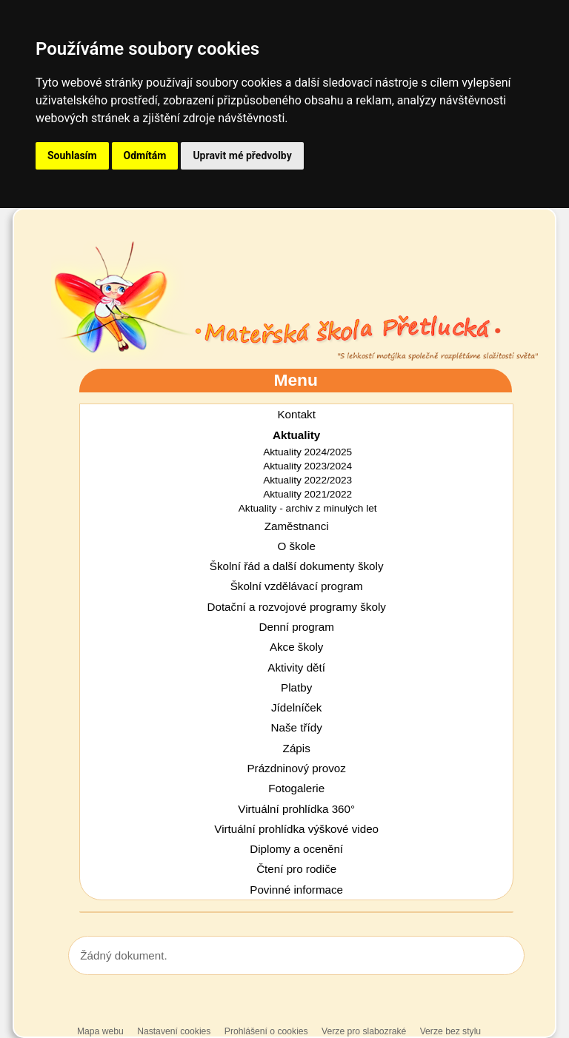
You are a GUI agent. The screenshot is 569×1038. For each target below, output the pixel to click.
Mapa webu (100, 1031)
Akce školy (297, 646)
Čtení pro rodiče (296, 869)
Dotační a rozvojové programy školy (296, 606)
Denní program (296, 626)
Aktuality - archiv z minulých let (308, 508)
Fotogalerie (296, 788)
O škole (296, 546)
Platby (296, 687)
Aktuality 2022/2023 (307, 480)
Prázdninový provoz (296, 768)
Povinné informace (296, 889)
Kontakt (296, 414)
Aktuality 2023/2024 (307, 466)
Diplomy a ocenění (296, 849)
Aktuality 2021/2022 (307, 494)
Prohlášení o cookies (267, 1031)
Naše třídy (296, 727)
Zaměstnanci (296, 526)
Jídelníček (296, 707)
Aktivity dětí (296, 667)
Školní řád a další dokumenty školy (297, 566)
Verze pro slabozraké (364, 1031)
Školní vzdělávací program (296, 586)
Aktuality (296, 435)
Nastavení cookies (173, 1031)
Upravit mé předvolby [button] (242, 155)
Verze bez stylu (450, 1031)
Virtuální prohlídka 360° (296, 809)
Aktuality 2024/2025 (307, 452)
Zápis (296, 748)
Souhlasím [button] (72, 155)
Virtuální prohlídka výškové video (296, 829)
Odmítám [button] (145, 155)
